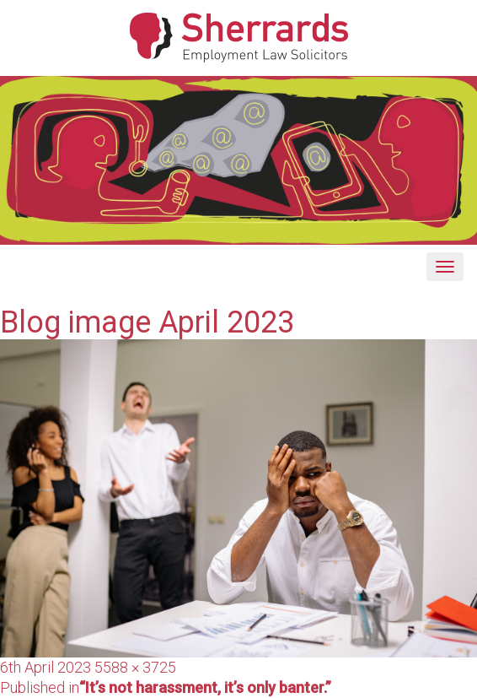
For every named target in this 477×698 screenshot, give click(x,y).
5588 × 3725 (135, 667)
